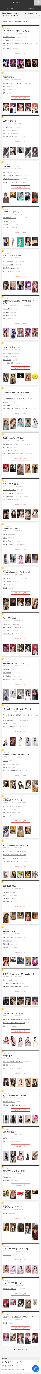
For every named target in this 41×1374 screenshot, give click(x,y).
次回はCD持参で (8, 499)
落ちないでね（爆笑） (9, 493)
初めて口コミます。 (9, 37)
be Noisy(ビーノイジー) (12, 800)
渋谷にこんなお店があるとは (11, 1053)
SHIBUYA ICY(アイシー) (12, 1133)
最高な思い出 (7, 360)
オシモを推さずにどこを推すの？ (13, 83)
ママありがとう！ (8, 450)
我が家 (5, 534)
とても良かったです (9, 127)
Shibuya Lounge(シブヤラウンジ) (16, 572)
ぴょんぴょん (7, 1166)
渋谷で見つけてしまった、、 (11, 578)
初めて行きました (8, 634)
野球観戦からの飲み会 (9, 1192)
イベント (5, 402)
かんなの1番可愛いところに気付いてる (14, 399)
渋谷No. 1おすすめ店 (9, 727)
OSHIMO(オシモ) (9, 77)
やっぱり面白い (7, 676)
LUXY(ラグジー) (9, 121)
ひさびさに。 (7, 764)
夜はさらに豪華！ (8, 951)
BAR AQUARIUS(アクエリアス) (15, 663)
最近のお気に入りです (9, 541)
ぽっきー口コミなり (9, 265)
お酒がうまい (7, 353)
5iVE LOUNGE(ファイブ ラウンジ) (16, 31)
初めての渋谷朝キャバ (9, 915)
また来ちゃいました (9, 1050)
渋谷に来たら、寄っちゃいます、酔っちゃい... (16, 43)
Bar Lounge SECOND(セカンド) (16, 755)
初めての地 (6, 130)
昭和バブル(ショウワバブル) (14, 1103)
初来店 (5, 585)
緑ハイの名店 (7, 812)
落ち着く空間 (7, 673)
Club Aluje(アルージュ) (12, 528)
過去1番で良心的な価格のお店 (12, 842)
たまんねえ (6, 630)
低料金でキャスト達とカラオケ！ (13, 957)
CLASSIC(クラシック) (11, 166)
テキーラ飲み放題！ (9, 363)
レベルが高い (7, 581)
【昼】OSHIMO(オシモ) (12, 1186)
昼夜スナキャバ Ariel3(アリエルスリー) (18, 945)
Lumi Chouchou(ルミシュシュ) (15, 1160)
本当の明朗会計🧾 (8, 1113)
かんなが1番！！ (8, 405)
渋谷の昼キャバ (7, 924)
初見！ (5, 538)
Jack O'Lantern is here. (9, 490)
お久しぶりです (7, 221)
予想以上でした (7, 1020)
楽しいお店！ (7, 723)
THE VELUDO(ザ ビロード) (13, 484)
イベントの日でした (9, 271)
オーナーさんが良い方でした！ (12, 770)
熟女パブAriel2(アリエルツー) (14, 1044)
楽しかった (6, 669)
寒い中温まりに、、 (9, 224)
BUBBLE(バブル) (10, 872)
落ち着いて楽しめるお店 (10, 182)
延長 (4, 318)
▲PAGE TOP (36, 1286)
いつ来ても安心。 (8, 40)
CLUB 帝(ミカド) (9, 1074)
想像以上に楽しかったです (11, 136)
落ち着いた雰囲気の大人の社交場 (13, 984)
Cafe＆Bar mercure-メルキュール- (16, 393)
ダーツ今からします (9, 806)
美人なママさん (7, 447)
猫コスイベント (7, 48)
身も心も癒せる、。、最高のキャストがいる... (16, 715)
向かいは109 (6, 309)
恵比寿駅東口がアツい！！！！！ (13, 496)
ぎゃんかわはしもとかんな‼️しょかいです (15, 408)
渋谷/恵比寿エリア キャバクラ (11, 1252)
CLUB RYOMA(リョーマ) (13, 978)
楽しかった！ (7, 990)
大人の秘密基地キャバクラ (11, 720)
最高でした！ (7, 1083)
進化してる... (6, 679)
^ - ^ (4, 816)
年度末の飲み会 (7, 888)
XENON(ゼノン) (9, 909)
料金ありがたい (7, 1109)
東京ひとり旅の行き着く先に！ (12, 627)
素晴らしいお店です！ (9, 544)
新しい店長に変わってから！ (11, 852)
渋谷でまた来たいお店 (9, 218)
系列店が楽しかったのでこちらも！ (13, 444)
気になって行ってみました (11, 849)
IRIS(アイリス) (8, 1011)
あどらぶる (6, 312)
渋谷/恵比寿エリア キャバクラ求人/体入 (13, 1256)
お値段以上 (6, 356)
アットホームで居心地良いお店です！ (14, 987)
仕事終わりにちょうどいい (11, 179)
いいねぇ (5, 761)
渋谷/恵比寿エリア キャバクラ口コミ (13, 1249)
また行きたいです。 (9, 268)
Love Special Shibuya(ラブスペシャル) (18, 1213)
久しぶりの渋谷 (7, 624)
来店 (4, 86)
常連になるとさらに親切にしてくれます (14, 845)
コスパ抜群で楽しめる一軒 (11, 954)
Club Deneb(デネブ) (11, 212)
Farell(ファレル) (9, 618)
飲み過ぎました (7, 878)
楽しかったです (7, 133)
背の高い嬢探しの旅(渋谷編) (11, 454)
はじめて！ (6, 809)
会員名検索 (30, 8)
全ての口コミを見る (20, 53)
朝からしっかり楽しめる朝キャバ (13, 175)
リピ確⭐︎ (5, 1080)
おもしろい (6, 227)
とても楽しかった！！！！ (11, 261)
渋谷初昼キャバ (7, 918)
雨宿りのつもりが (8, 882)
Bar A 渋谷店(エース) (11, 347)
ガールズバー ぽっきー (12, 255)
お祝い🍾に (6, 885)
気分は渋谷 (6, 921)
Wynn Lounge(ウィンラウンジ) (15, 836)
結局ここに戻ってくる (9, 1023)
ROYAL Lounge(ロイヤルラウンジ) (17, 709)
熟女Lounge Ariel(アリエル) (14, 438)
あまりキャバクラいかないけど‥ (13, 1017)
